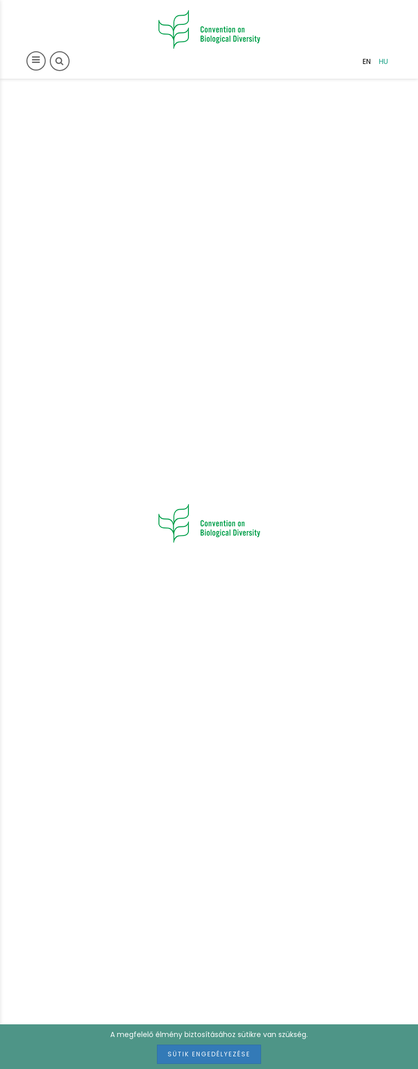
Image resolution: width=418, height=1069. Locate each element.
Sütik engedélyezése (209, 1054)
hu (383, 61)
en (367, 61)
